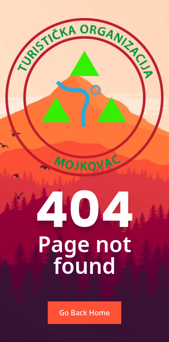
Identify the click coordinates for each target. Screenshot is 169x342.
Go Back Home (84, 313)
